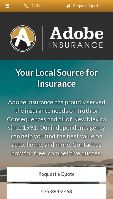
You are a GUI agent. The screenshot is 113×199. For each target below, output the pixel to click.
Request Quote (82, 6)
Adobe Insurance (56, 38)
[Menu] (7, 6)
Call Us (33, 6)
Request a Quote (56, 174)
